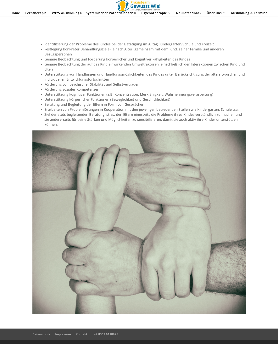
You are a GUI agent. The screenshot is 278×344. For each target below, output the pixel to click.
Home (15, 13)
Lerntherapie (36, 13)
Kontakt (81, 334)
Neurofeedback (189, 13)
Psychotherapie (154, 13)
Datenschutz (41, 334)
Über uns (214, 13)
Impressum (63, 334)
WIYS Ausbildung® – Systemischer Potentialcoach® (94, 13)
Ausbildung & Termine (249, 13)
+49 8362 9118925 (105, 334)
